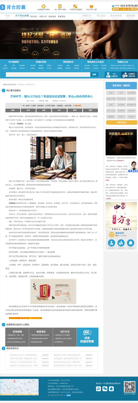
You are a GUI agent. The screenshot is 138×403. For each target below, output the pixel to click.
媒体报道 (52, 16)
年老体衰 (103, 68)
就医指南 (130, 15)
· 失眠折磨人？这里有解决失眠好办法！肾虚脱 (24, 365)
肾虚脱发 (76, 68)
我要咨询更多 (122, 122)
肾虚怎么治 (123, 62)
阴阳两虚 (41, 68)
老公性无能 (111, 111)
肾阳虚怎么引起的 (95, 62)
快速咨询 (111, 248)
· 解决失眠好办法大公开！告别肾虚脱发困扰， (24, 355)
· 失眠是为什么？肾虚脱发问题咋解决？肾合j (23, 362)
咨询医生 (131, 248)
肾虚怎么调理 (114, 68)
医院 (90, 110)
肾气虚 (49, 68)
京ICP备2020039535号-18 (56, 395)
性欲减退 (13, 68)
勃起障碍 (22, 65)
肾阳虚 (41, 65)
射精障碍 (121, 111)
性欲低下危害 (111, 99)
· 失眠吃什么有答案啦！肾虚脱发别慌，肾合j (23, 358)
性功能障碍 (14, 62)
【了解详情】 (77, 106)
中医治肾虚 (122, 68)
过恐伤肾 (103, 65)
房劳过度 (87, 65)
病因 (12, 110)
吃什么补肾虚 (122, 65)
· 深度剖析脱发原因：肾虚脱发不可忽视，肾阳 (67, 365)
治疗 (59, 110)
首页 (7, 15)
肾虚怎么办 (130, 65)
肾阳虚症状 (68, 62)
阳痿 (5, 65)
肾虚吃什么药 (131, 68)
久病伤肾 (95, 68)
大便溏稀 (76, 65)
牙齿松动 (121, 117)
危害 (43, 110)
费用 (74, 110)
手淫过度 (22, 68)
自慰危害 (131, 111)
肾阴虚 (49, 65)
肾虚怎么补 (114, 65)
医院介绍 (43, 16)
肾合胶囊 (20, 84)
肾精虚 (33, 68)
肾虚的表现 (41, 62)
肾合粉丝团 (116, 15)
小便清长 (60, 65)
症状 (28, 110)
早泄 (13, 65)
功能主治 (86, 15)
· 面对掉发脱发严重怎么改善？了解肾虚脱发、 (67, 362)
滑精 (68, 65)
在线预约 (121, 248)
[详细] (107, 180)
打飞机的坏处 (121, 99)
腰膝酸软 (60, 68)
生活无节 (95, 65)
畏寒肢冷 (68, 68)
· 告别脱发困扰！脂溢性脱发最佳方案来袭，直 (67, 358)
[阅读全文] (121, 160)
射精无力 (5, 68)
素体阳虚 (87, 68)
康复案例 (61, 16)
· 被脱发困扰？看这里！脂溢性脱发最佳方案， (67, 355)
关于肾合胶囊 (22, 15)
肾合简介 (34, 16)
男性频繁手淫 (131, 105)
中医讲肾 (32, 65)
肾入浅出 (101, 15)
